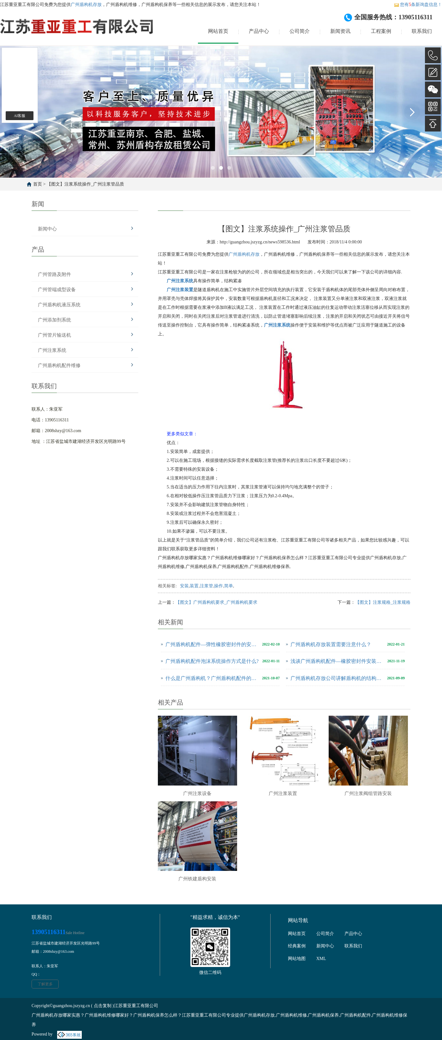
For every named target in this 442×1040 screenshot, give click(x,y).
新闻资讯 (340, 31)
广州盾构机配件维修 (59, 365)
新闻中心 (47, 228)
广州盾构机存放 (86, 4)
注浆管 (206, 586)
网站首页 (218, 31)
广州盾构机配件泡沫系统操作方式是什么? (212, 661)
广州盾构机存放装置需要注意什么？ (330, 644)
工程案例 (381, 31)
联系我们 (422, 31)
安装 (184, 586)
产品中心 (259, 31)
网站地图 (297, 958)
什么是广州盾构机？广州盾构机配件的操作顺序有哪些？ (212, 678)
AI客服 (20, 115)
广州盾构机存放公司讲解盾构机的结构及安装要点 (337, 678)
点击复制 (102, 1005)
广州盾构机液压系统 (59, 304)
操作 (218, 586)
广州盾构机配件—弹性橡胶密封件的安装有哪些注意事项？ (212, 644)
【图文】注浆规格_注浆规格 (382, 602)
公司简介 (300, 31)
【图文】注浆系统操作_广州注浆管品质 (85, 184)
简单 (228, 586)
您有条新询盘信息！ (418, 4)
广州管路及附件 (54, 274)
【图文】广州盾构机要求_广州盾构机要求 (216, 602)
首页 (37, 184)
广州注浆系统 (52, 350)
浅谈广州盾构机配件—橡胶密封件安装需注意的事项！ (337, 661)
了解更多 (45, 984)
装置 (194, 586)
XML (321, 958)
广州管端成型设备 (57, 289)
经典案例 (297, 946)
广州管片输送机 (54, 335)
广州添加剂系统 (54, 319)
